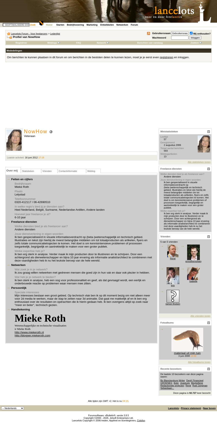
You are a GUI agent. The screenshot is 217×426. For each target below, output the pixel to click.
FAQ (78, 42)
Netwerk (103, 42)
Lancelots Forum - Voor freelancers (29, 33)
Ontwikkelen (107, 25)
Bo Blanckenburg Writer (172, 380)
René (172, 258)
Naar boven (209, 408)
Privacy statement (191, 408)
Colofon (141, 420)
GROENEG (166, 383)
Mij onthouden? (200, 33)
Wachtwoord (159, 37)
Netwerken (122, 25)
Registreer (21, 42)
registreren (166, 57)
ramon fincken (173, 304)
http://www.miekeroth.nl (29, 332)
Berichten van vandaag (150, 42)
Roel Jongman (199, 385)
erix (173, 285)
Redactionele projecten (172, 385)
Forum (134, 25)
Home (49, 25)
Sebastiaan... (167, 388)
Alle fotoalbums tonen (199, 362)
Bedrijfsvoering (75, 25)
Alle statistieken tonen (199, 162)
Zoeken (196, 42)
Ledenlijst (55, 33)
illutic (176, 383)
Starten (60, 25)
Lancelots (173, 408)
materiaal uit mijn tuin (187, 353)
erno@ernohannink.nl (196, 261)
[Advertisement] (108, 96)
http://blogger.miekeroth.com (32, 335)
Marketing (91, 25)
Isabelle (193, 281)
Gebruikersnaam (161, 33)
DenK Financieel (194, 380)
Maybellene (197, 383)
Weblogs (53, 42)
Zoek (33, 25)
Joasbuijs (185, 383)
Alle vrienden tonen (200, 316)
